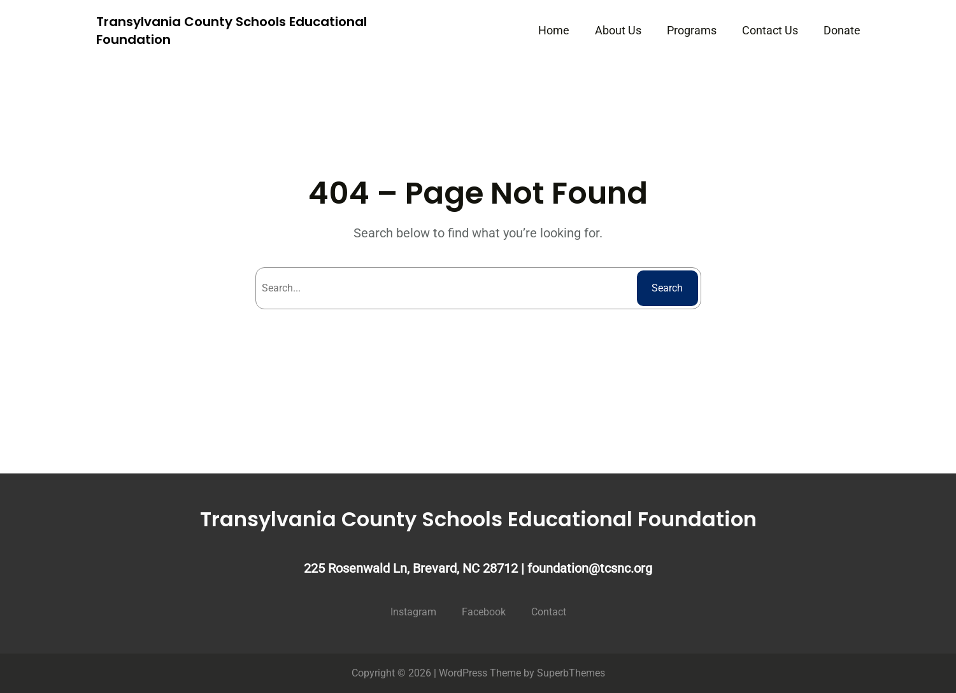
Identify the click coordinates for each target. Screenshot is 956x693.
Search (667, 288)
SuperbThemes (571, 673)
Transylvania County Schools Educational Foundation (478, 519)
